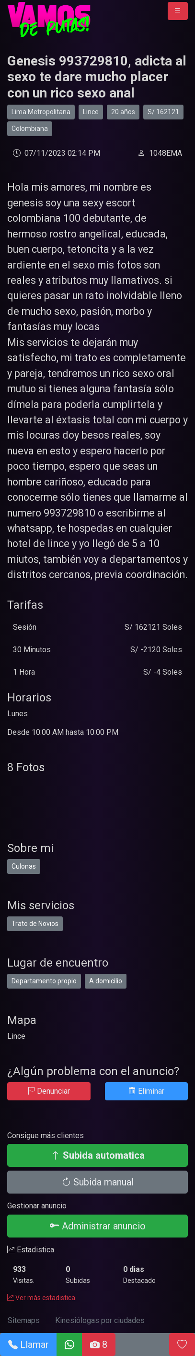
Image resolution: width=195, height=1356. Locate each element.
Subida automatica (98, 1155)
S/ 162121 (163, 112)
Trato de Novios (34, 923)
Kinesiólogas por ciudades (100, 1320)
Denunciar (48, 1091)
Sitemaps (24, 1320)
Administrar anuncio (98, 1226)
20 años (123, 112)
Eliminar (146, 1091)
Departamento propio (44, 981)
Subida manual (97, 1182)
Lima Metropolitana (40, 112)
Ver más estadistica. (42, 1298)
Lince (91, 112)
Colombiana (29, 128)
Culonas (23, 866)
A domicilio (105, 981)
